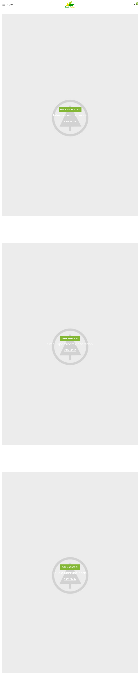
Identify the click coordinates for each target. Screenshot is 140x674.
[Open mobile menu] (7, 5)
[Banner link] (70, 115)
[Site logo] (70, 4)
